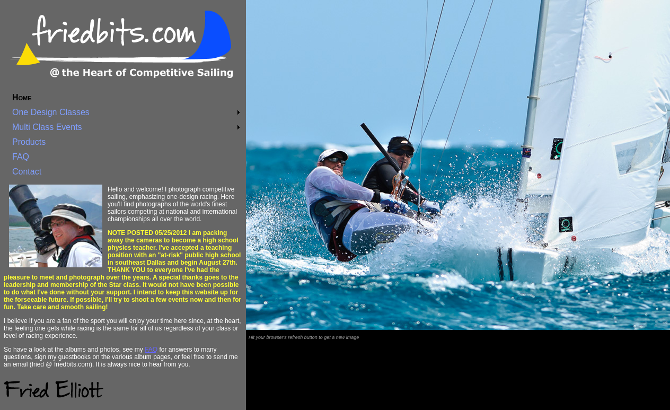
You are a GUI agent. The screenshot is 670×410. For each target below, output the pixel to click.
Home (22, 97)
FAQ (20, 156)
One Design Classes (51, 112)
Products (29, 141)
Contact (26, 171)
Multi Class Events (47, 127)
